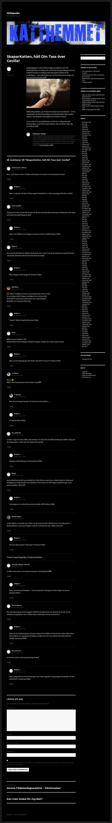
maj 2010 (84, 287)
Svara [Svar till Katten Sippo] (9, 530)
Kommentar (11, 708)
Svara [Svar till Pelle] (9, 346)
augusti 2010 (85, 282)
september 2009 (87, 302)
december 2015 (86, 164)
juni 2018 (84, 124)
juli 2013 (84, 218)
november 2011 (86, 254)
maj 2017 (84, 139)
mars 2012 (85, 247)
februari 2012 (86, 249)
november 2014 (86, 188)
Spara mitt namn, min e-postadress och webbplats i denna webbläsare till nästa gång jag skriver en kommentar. (40, 763)
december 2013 (86, 208)
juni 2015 (84, 175)
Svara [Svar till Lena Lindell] (9, 220)
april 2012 (85, 245)
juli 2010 (84, 284)
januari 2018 (85, 133)
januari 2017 (85, 146)
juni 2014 (84, 197)
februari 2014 (86, 205)
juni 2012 (84, 241)
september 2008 (87, 324)
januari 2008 (85, 339)
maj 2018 (84, 126)
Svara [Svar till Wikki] (11, 198)
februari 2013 (86, 227)
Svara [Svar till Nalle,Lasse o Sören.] (9, 179)
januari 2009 (85, 317)
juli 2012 (84, 240)
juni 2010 (84, 286)
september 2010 (86, 280)
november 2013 (86, 210)
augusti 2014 (85, 194)
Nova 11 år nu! (86, 77)
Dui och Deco (16, 651)
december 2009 (86, 297)
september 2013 (86, 214)
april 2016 (85, 157)
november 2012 (86, 232)
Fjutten (14, 246)
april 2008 (85, 333)
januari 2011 (85, 273)
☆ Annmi (15, 373)
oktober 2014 (85, 190)
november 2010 (86, 276)
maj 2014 (84, 199)
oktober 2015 (85, 168)
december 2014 (86, 186)
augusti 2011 (85, 260)
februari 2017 (86, 144)
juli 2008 (84, 328)
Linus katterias (31, 68)
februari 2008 (86, 337)
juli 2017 (84, 137)
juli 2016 (84, 151)
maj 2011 (84, 265)
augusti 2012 (85, 238)
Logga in (84, 371)
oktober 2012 (85, 234)
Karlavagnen (17, 605)
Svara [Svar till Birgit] (9, 490)
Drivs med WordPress (20, 814)
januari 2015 (85, 184)
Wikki (8, 72)
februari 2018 (86, 131)
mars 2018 (85, 129)
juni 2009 (85, 308)
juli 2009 (84, 306)
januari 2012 (85, 251)
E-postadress (12, 743)
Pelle (14, 332)
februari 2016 (86, 161)
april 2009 (85, 311)
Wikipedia (13, 13)
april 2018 (85, 128)
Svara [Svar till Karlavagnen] (9, 619)
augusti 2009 (86, 304)
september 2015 (86, 170)
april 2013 (85, 223)
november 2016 (86, 150)
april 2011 (85, 267)
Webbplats (11, 751)
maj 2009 (85, 309)
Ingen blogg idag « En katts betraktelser (28, 557)
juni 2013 (84, 219)
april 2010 (85, 289)
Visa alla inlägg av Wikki (46, 145)
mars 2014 (85, 203)
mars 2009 (85, 313)
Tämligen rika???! (87, 82)
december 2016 (86, 148)
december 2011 (86, 253)
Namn (9, 734)
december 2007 (86, 341)
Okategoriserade (87, 359)
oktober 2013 (85, 212)
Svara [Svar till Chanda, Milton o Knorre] (9, 576)
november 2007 (86, 343)
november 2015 (86, 166)
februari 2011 (86, 271)
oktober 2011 (85, 256)
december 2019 (86, 122)
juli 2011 (84, 262)
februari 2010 (86, 293)
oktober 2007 (86, 344)
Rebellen (15, 287)
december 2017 (86, 135)
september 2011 (86, 258)
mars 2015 (85, 181)
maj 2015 (84, 177)
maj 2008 (85, 332)
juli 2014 (84, 196)
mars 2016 (85, 159)
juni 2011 (84, 264)
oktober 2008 (86, 322)
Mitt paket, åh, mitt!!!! (94, 109)
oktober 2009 (86, 300)
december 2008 (86, 319)
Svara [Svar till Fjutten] (9, 260)
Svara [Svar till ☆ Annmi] (9, 387)
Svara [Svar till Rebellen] (9, 306)
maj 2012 (84, 243)
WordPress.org (86, 377)
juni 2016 (84, 153)
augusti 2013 (85, 216)
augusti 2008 (86, 326)
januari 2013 (85, 229)
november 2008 (86, 321)
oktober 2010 (85, 278)
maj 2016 (84, 155)
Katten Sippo (16, 516)
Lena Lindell (16, 206)
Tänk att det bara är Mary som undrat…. (93, 75)
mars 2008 (85, 335)
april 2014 (85, 201)
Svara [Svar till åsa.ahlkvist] (9, 447)
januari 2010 (85, 295)
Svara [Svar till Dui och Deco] (9, 662)
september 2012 (86, 236)
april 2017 (85, 140)
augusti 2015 (85, 172)
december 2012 (86, 230)
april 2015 (85, 179)
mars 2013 (85, 225)
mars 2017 (85, 142)
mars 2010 (85, 291)
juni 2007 (84, 346)
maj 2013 (84, 221)
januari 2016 (85, 162)
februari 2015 (86, 183)
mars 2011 (85, 269)
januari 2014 (85, 207)
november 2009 (86, 298)
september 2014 (86, 192)
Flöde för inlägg (86, 373)
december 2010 (86, 275)
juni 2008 (85, 330)
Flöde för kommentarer (89, 375)
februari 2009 (86, 315)
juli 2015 (84, 173)
